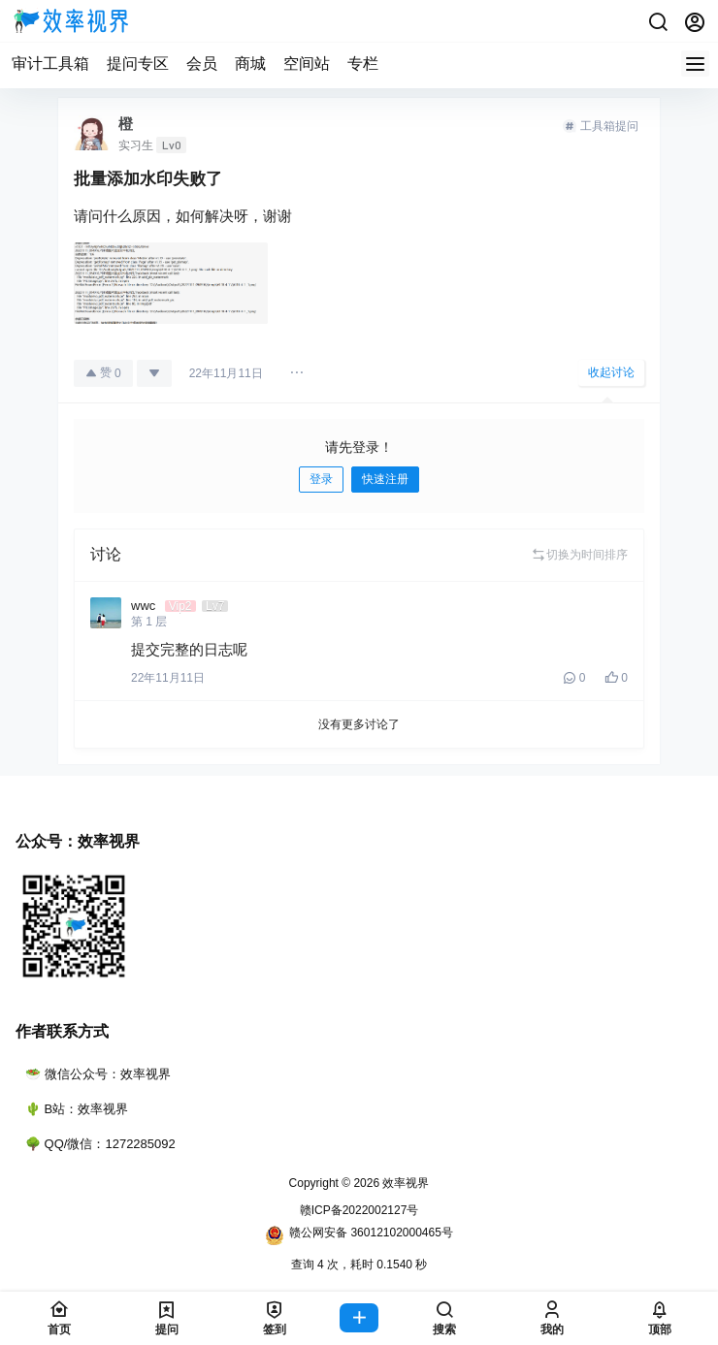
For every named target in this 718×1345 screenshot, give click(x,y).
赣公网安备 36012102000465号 (359, 1235)
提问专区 (138, 63)
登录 (321, 479)
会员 (201, 63)
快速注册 (385, 479)
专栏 (362, 63)
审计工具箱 (50, 63)
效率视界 (404, 1183)
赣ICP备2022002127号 (359, 1210)
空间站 (306, 63)
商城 (250, 63)
